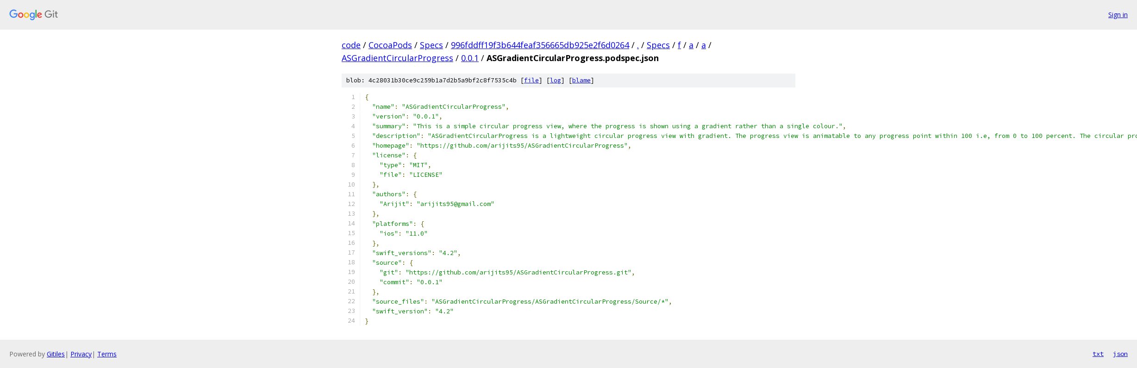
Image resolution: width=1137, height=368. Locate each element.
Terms (107, 353)
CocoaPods (390, 44)
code (351, 44)
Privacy (81, 353)
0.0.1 (470, 57)
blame (581, 80)
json (1120, 353)
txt (1098, 353)
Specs (431, 44)
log (555, 80)
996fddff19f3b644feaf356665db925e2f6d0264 (540, 44)
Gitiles (56, 353)
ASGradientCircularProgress (397, 57)
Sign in (1118, 14)
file (531, 80)
